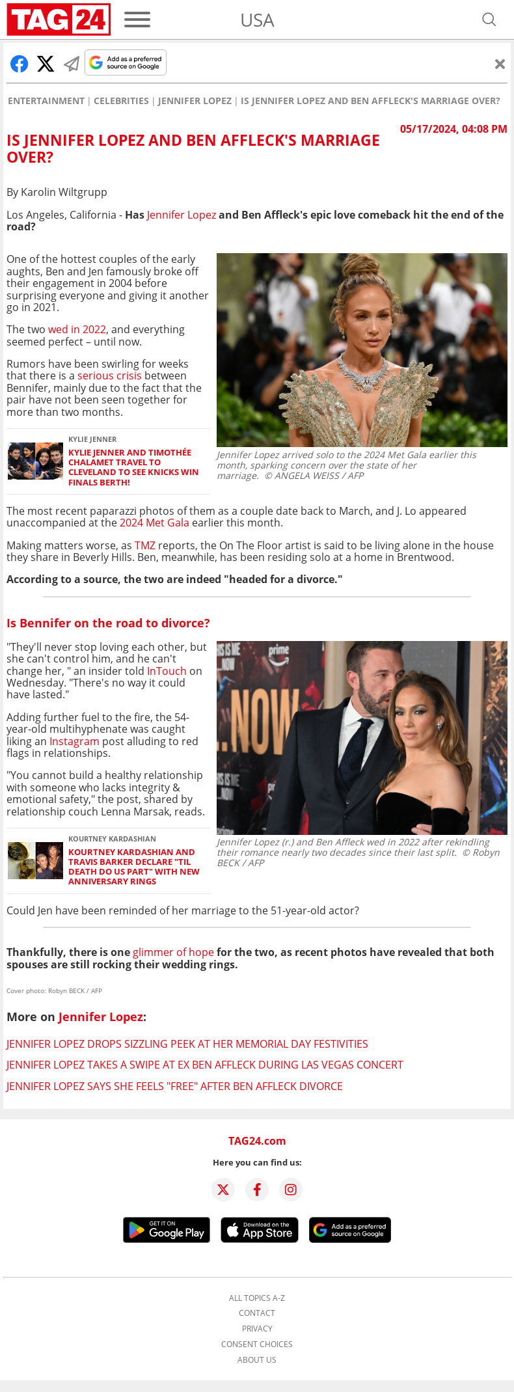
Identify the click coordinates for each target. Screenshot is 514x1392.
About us (257, 1360)
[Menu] (137, 19)
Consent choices (257, 1344)
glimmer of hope (173, 952)
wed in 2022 (77, 329)
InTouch (167, 671)
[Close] (500, 64)
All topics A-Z (257, 1298)
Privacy (257, 1328)
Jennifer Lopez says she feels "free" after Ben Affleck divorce (175, 1086)
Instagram (74, 741)
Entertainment (46, 101)
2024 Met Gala (154, 522)
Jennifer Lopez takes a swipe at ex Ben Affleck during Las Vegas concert (205, 1065)
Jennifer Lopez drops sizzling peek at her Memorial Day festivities (187, 1044)
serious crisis (109, 375)
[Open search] (489, 19)
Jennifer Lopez (195, 101)
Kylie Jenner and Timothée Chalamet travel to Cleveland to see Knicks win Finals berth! (133, 467)
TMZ (145, 545)
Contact (257, 1313)
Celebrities (121, 101)
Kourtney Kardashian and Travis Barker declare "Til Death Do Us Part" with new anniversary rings (134, 867)
